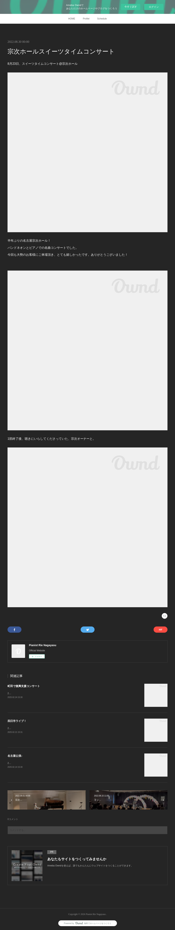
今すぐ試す (130, 6)
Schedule (102, 18)
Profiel (86, 18)
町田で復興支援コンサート (24, 686)
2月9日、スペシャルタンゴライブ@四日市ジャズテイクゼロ (39, 728)
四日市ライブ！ (17, 720)
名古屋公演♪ (15, 755)
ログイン (154, 6)
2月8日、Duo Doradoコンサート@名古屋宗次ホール (35, 763)
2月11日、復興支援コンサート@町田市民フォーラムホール (38, 693)
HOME (71, 18)
